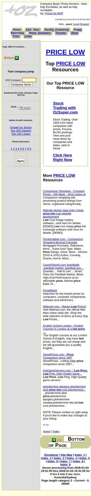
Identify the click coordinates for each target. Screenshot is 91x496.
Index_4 (71, 458)
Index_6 (53, 461)
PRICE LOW (65, 52)
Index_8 (78, 461)
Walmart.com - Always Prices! (64, 306)
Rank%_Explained (57, 29)
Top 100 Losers (21, 133)
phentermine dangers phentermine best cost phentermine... (64, 388)
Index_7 (65, 461)
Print (16, 36)
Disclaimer (51, 454)
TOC (59, 440)
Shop (74, 32)
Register (85, 24)
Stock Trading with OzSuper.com (65, 107)
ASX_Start (33, 29)
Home (17, 29)
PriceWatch (50, 290)
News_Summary (40, 32)
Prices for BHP (54, 13)
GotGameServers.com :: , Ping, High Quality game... (65, 372)
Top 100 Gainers (21, 130)
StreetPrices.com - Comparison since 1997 (58, 356)
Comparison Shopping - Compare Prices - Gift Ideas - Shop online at (64, 192)
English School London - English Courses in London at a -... (64, 329)
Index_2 (46, 458)
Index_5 (84, 458)
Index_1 (80, 454)
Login (76, 24)
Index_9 (65, 464)
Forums (61, 32)
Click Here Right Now (62, 157)
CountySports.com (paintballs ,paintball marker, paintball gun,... (63, 266)
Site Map (66, 454)
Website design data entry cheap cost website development (63, 213)
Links (28, 36)
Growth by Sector (21, 127)
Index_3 (59, 458)
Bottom (9, 57)
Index (56, 431)
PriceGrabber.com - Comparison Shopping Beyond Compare (63, 241)
